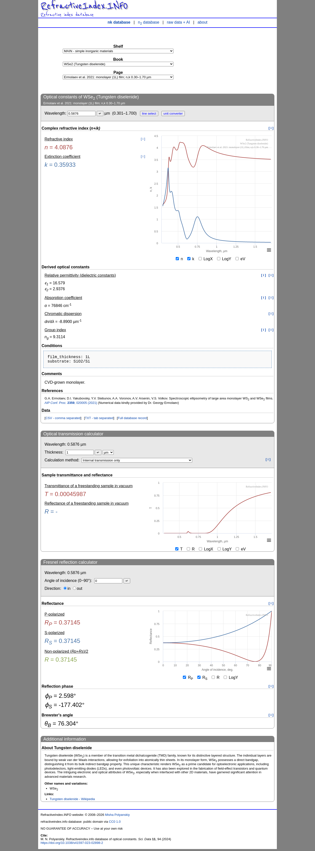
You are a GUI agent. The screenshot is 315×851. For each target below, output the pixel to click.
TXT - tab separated (99, 420)
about (202, 22)
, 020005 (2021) (71, 405)
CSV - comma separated (63, 420)
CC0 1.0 (115, 823)
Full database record (132, 420)
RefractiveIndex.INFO (84, 6)
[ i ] (271, 128)
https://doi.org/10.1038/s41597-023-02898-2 (72, 845)
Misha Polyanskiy (117, 817)
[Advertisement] (237, 60)
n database (148, 22)
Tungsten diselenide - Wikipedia (72, 801)
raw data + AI (178, 22)
